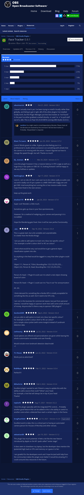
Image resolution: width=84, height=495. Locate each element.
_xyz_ (16, 229)
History (41, 49)
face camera (32, 43)
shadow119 (18, 200)
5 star (6, 66)
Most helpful (15, 99)
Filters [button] (77, 99)
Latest (5, 99)
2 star (6, 83)
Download (46, 11)
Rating (25, 99)
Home (34, 11)
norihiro (13, 43)
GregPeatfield (19, 419)
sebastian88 (19, 434)
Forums (11, 26)
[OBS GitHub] (64, 15)
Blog (57, 11)
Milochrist (18, 384)
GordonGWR (19, 313)
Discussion (51, 49)
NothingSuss (19, 176)
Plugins (20, 26)
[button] (15, 25)
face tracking (42, 43)
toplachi (17, 403)
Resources (30, 25)
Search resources (20, 31)
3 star (6, 77)
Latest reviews (8, 31)
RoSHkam (18, 368)
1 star (6, 89)
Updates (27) (18, 49)
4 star (6, 72)
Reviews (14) (30, 49)
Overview (6, 49)
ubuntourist (19, 105)
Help (65, 11)
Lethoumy (18, 331)
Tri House (18, 353)
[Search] (80, 25)
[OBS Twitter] (60, 15)
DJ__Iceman (18, 160)
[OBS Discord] (57, 15)
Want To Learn (20, 141)
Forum (75, 11)
